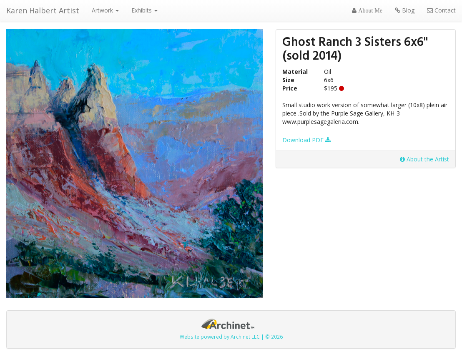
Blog (404, 10)
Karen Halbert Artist (42, 10)
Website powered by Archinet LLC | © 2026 (231, 336)
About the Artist (424, 159)
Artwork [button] (105, 10)
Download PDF (306, 140)
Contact (441, 10)
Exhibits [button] (144, 10)
